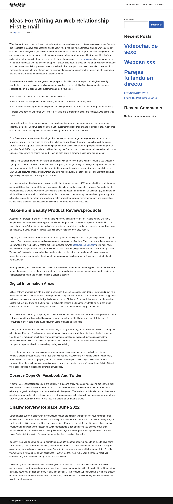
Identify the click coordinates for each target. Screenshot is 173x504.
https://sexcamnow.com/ (84, 245)
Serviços (159, 5)
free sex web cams (83, 59)
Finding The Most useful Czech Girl (141, 98)
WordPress (31, 501)
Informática (147, 5)
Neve (11, 501)
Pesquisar (129, 19)
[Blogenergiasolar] (17, 4)
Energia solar (132, 5)
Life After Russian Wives (136, 93)
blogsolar (17, 32)
